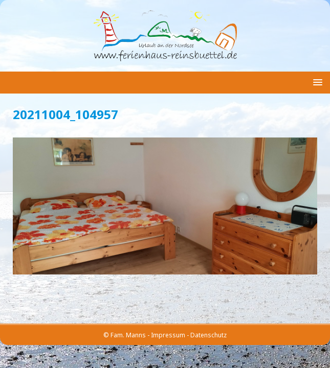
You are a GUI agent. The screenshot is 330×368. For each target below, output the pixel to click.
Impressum (168, 335)
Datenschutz (208, 335)
